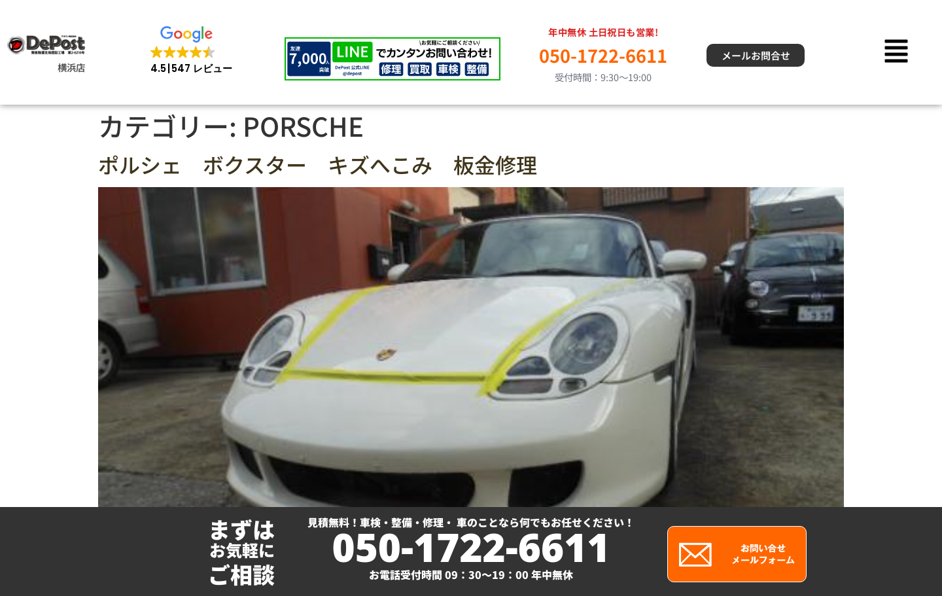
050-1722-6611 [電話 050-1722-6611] (603, 55)
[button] (191, 50)
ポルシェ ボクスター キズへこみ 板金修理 (317, 164)
